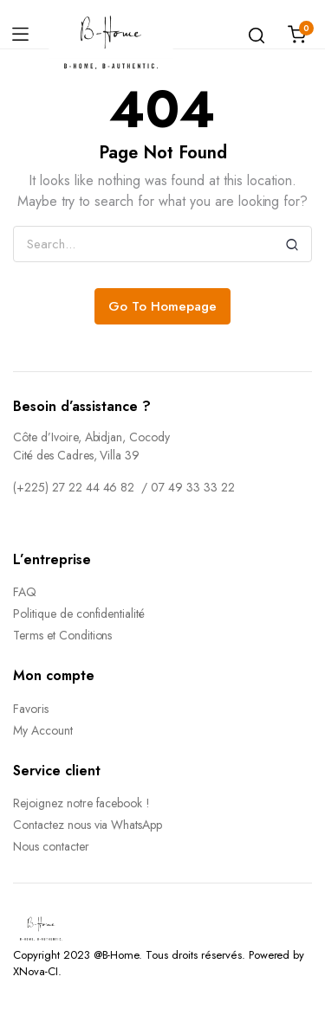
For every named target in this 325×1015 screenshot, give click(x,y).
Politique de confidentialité (79, 613)
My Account (43, 730)
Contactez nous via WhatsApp (87, 824)
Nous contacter (51, 846)
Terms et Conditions (62, 635)
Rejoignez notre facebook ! (81, 803)
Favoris (31, 708)
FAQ (24, 592)
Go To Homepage (162, 306)
